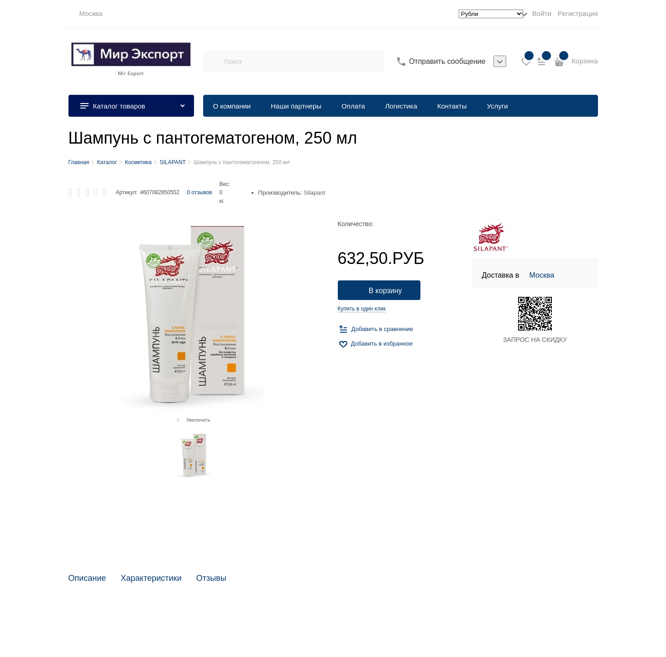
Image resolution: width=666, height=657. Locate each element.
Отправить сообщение (447, 61)
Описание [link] (87, 578)
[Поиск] (213, 61)
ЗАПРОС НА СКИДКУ (535, 339)
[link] (85, 13)
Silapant (314, 192)
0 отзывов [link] (199, 192)
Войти (541, 13)
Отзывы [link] (211, 578)
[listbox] (499, 61)
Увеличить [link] (198, 420)
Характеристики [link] (151, 578)
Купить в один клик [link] (362, 308)
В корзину (385, 291)
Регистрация (578, 13)
